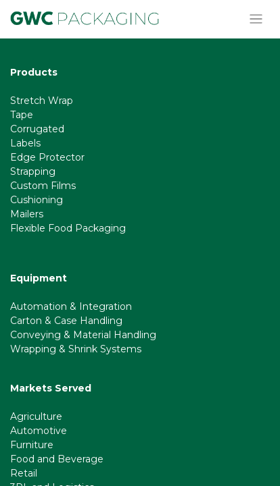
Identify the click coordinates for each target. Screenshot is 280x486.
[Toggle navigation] (256, 19)
